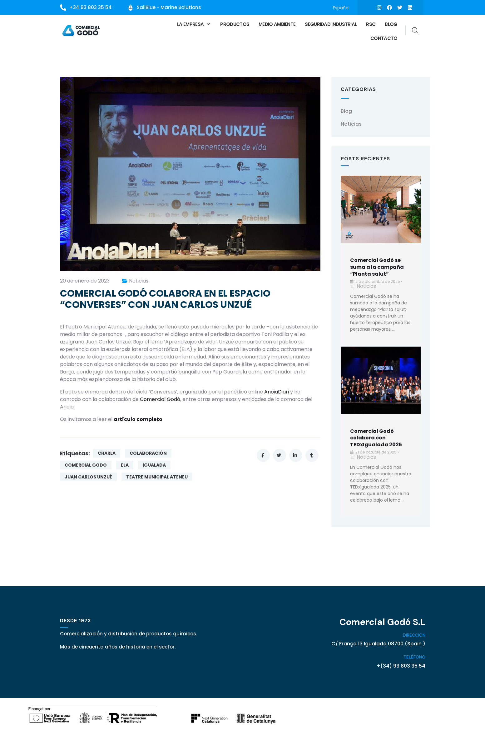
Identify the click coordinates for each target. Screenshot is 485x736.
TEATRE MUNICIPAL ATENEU (157, 476)
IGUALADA (154, 464)
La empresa (194, 23)
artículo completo (138, 418)
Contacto (383, 37)
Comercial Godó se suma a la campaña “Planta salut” (377, 266)
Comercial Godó (160, 398)
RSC (370, 23)
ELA (125, 464)
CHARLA (107, 452)
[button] (193, 24)
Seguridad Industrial (331, 23)
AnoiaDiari (276, 390)
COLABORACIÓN (148, 452)
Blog (391, 23)
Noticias (138, 279)
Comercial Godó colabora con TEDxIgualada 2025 (376, 436)
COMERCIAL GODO (86, 464)
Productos (234, 23)
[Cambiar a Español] (341, 7)
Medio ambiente (277, 23)
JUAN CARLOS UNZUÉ (88, 476)
